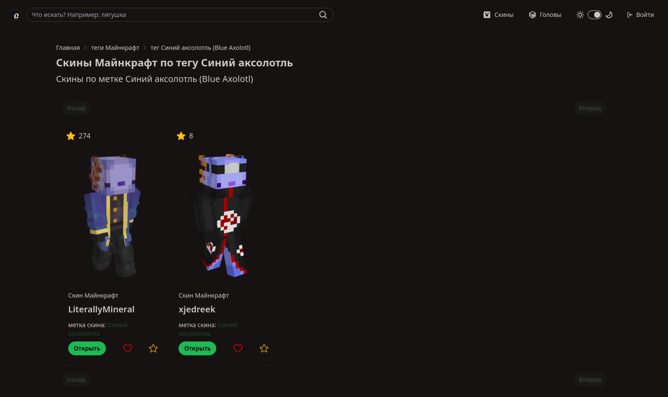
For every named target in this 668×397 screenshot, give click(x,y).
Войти (640, 14)
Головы (545, 14)
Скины (498, 14)
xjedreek (197, 309)
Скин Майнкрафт (93, 295)
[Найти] (323, 15)
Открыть (87, 348)
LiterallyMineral (101, 309)
